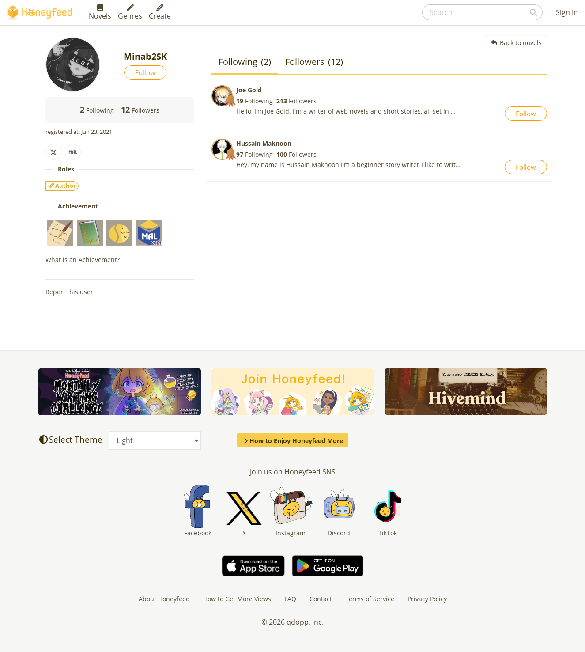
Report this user (69, 292)
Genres (130, 12)
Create (160, 12)
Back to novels (516, 42)
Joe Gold (249, 90)
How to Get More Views (237, 599)
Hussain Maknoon (263, 143)
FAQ (290, 599)
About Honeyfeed (164, 599)
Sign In (567, 12)
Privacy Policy (427, 599)
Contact (320, 599)
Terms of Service (369, 599)
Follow (145, 72)
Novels (100, 12)
